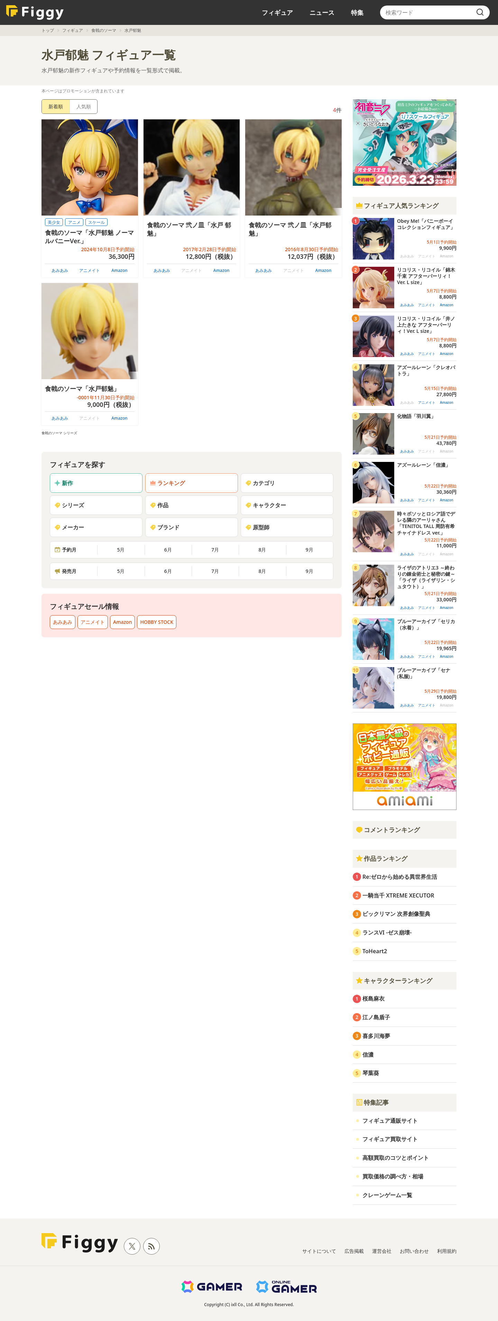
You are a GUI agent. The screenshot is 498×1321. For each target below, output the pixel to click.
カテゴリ (260, 483)
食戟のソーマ (103, 30)
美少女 (54, 222)
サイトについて (319, 1251)
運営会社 (381, 1251)
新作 (63, 483)
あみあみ (60, 270)
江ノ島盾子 (376, 1017)
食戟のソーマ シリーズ (59, 432)
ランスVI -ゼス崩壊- (387, 932)
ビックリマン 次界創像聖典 (396, 914)
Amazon (119, 270)
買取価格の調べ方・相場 (392, 1176)
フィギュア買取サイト (390, 1139)
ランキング (167, 483)
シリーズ (69, 505)
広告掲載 (354, 1251)
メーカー (69, 527)
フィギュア (277, 12)
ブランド (164, 527)
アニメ (74, 222)
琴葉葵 (370, 1073)
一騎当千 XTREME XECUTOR (398, 895)
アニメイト (89, 270)
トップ (48, 30)
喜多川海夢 (376, 1036)
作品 (159, 505)
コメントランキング (388, 830)
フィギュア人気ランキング (397, 205)
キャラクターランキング (394, 980)
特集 (357, 12)
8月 (262, 549)
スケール (96, 222)
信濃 (368, 1054)
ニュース (322, 12)
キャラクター (265, 505)
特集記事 (372, 1102)
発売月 (65, 571)
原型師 (257, 527)
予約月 (65, 549)
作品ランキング (381, 858)
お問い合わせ (414, 1251)
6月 (168, 549)
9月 (309, 549)
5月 (120, 549)
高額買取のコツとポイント (395, 1157)
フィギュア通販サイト (390, 1120)
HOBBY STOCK (156, 622)
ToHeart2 (374, 951)
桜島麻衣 (373, 998)
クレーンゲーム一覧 (387, 1195)
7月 (215, 549)
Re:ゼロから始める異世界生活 (399, 877)
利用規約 (446, 1251)
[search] (480, 12)
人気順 (83, 106)
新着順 (55, 106)
